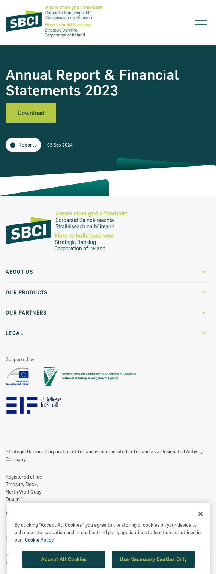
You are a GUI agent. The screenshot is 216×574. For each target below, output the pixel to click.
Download (31, 112)
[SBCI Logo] (54, 37)
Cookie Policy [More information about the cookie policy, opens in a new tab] (39, 561)
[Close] (200, 535)
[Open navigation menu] (201, 20)
